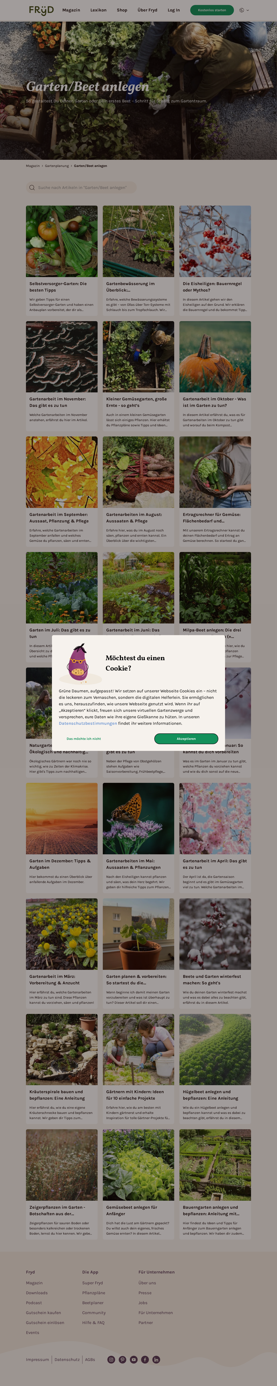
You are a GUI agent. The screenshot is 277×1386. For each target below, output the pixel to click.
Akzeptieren (186, 739)
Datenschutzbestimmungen (88, 723)
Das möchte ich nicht (84, 739)
